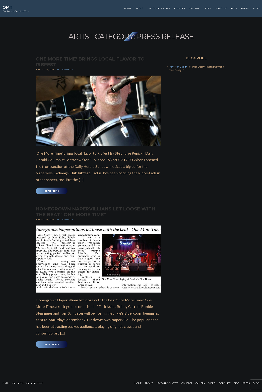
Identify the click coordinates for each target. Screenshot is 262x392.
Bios (234, 8)
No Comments (65, 69)
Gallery (194, 8)
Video (207, 8)
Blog (256, 8)
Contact (179, 8)
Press (245, 8)
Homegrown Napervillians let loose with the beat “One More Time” (95, 211)
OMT (8, 7)
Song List (221, 8)
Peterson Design (178, 66)
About (139, 8)
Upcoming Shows (159, 8)
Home (127, 8)
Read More (51, 191)
